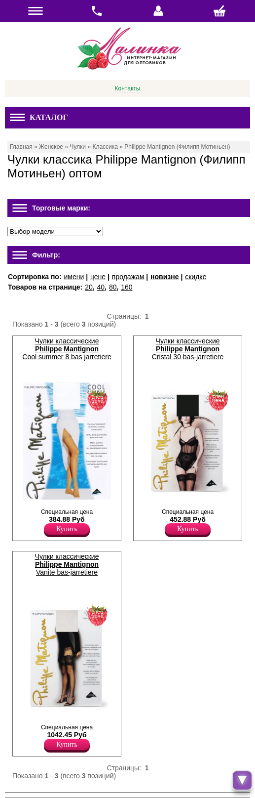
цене (98, 277)
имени (74, 277)
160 (126, 287)
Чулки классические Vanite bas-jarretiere (67, 564)
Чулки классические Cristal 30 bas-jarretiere (188, 349)
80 (113, 287)
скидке (195, 277)
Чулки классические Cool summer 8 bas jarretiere (66, 349)
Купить (66, 529)
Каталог (39, 117)
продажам (128, 277)
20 (89, 287)
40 (101, 287)
